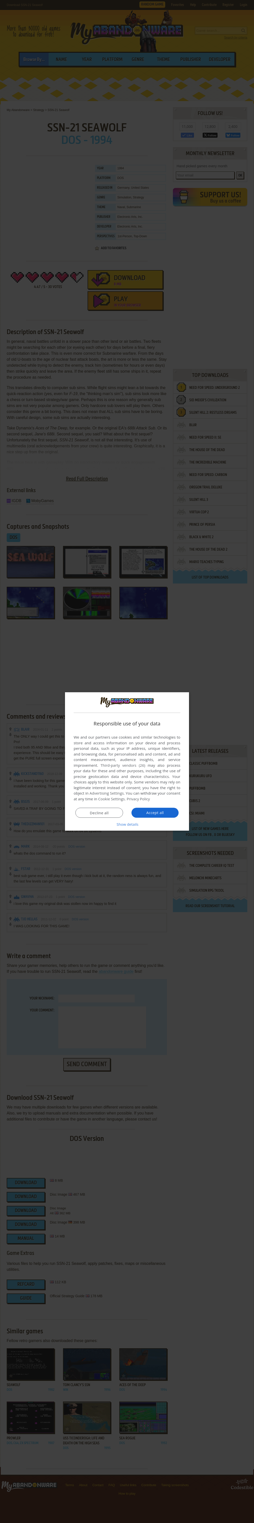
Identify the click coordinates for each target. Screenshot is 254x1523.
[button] (127, 824)
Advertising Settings (107, 793)
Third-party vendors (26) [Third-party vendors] (122, 765)
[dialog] (127, 761)
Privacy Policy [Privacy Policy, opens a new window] (138, 798)
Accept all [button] (155, 812)
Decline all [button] (99, 812)
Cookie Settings (111, 798)
